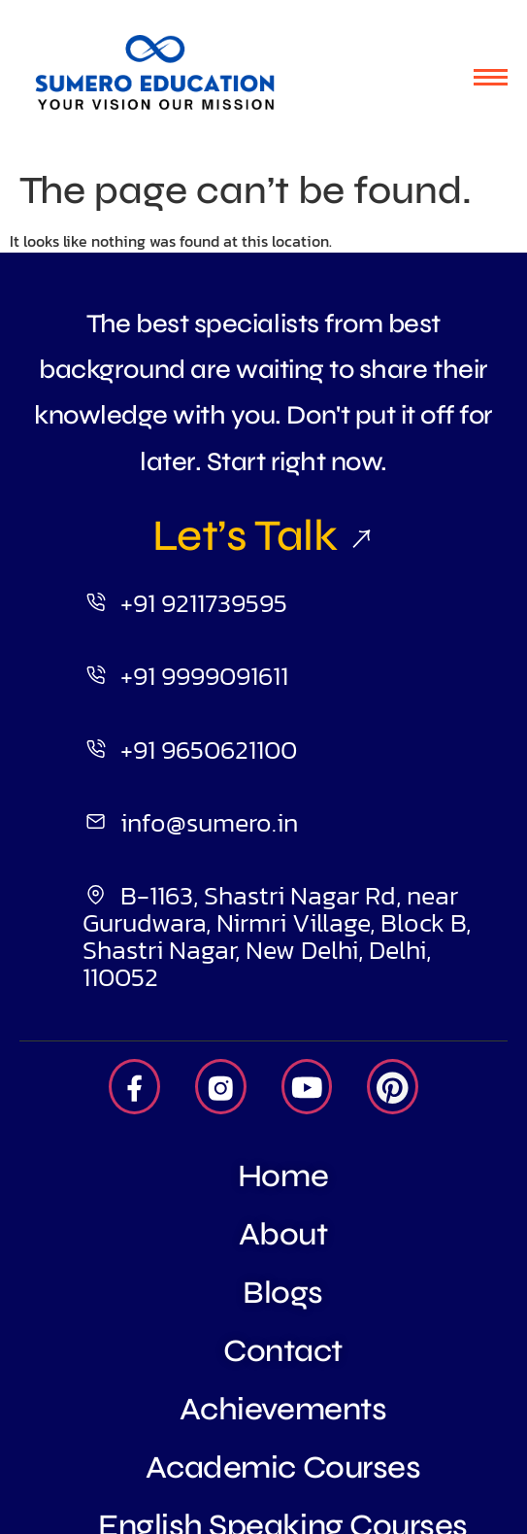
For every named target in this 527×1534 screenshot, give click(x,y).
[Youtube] (307, 1086)
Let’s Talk (263, 535)
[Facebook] (134, 1086)
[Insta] (221, 1086)
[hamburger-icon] (491, 77)
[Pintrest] (392, 1086)
